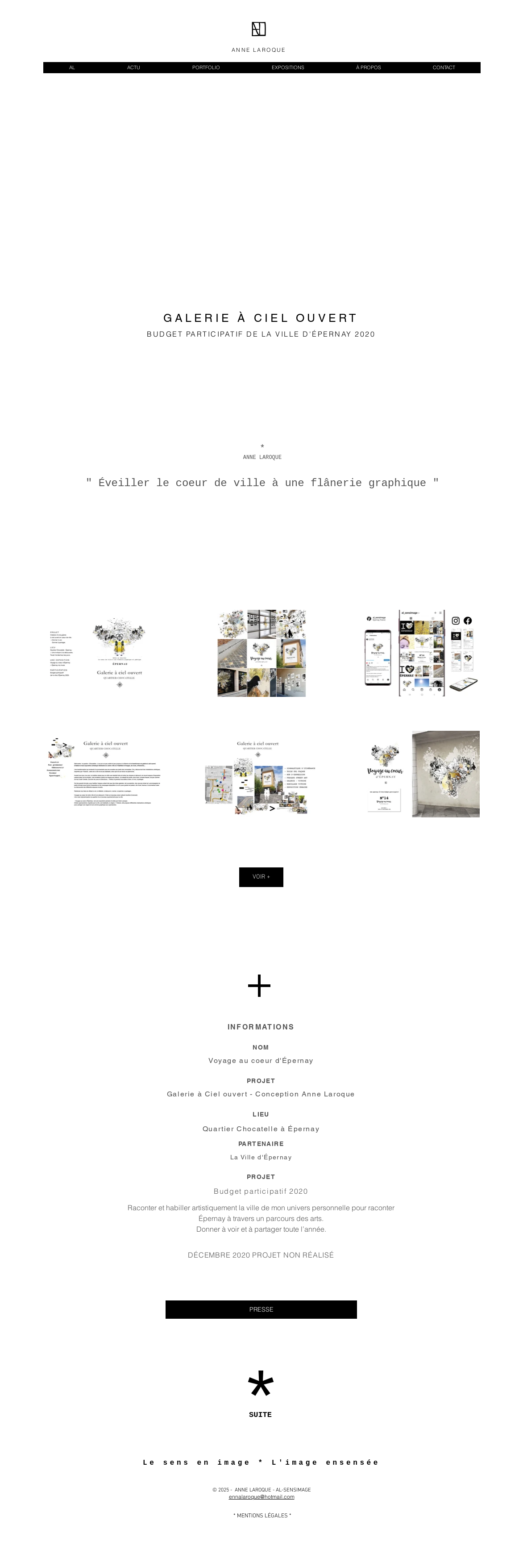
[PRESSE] (261, 1309)
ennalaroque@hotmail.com (262, 1496)
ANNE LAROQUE (259, 49)
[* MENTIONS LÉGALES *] (262, 1516)
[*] (260, 1404)
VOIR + (261, 877)
